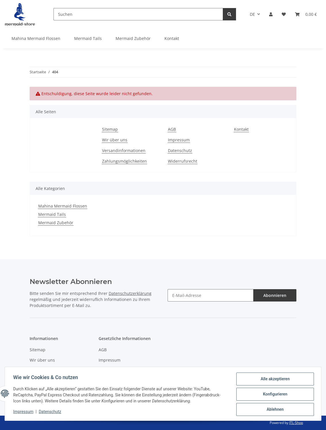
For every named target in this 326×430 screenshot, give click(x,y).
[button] (270, 14)
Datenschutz (180, 150)
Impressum (179, 140)
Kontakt (171, 38)
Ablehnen (274, 409)
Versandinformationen (123, 150)
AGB (172, 129)
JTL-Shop (296, 422)
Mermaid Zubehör (55, 222)
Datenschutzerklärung (130, 293)
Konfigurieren (274, 394)
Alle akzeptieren (274, 379)
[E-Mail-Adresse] (211, 295)
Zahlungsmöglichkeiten (124, 161)
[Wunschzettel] (283, 14)
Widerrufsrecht (182, 161)
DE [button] (252, 14)
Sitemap (110, 129)
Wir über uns (114, 140)
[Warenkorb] (305, 14)
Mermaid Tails (52, 214)
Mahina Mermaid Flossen (62, 206)
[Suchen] (138, 14)
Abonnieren (274, 295)
